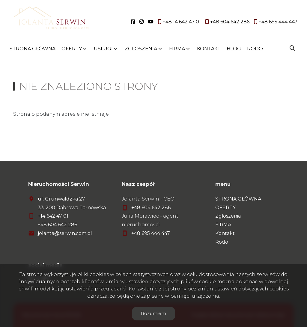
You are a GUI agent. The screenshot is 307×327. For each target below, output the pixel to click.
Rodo (221, 242)
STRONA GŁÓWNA (32, 49)
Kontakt (225, 233)
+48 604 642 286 (57, 224)
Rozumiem (153, 313)
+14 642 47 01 (53, 216)
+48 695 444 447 (150, 233)
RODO (255, 49)
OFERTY (71, 49)
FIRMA (177, 49)
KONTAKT (209, 49)
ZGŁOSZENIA (141, 49)
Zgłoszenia (228, 216)
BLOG (234, 49)
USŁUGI (103, 49)
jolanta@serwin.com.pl (65, 233)
